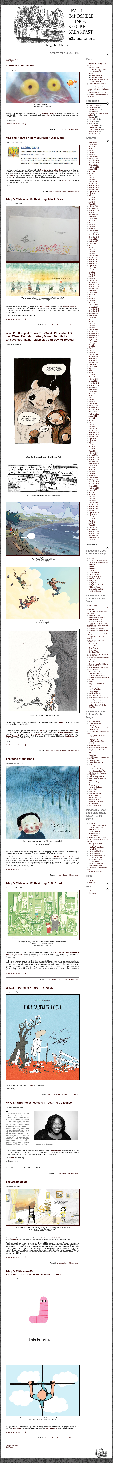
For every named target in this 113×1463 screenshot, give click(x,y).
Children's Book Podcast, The (98, 631)
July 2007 (92, 517)
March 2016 (92, 303)
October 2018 (93, 239)
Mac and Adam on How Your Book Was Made (35, 137)
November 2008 (94, 484)
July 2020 (92, 196)
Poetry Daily (93, 583)
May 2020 (92, 200)
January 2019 (93, 233)
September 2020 (94, 192)
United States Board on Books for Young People (97, 698)
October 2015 (93, 313)
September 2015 (94, 315)
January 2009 (93, 480)
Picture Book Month (95, 853)
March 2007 (92, 525)
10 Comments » (73, 979)
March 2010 (92, 451)
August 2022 (93, 144)
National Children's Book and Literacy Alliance (97, 668)
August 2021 (93, 169)
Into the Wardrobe (94, 767)
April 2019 (92, 227)
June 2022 (92, 148)
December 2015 (94, 309)
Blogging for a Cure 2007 (98, 92)
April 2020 (92, 202)
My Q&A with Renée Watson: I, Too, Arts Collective (39, 1102)
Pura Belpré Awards (95, 673)
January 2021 (93, 183)
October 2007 (93, 511)
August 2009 (93, 465)
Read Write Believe (95, 793)
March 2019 (92, 229)
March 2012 (92, 401)
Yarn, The (92, 707)
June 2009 (92, 469)
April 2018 (92, 251)
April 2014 (92, 350)
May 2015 (92, 323)
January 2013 (93, 381)
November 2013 (94, 360)
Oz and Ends (93, 785)
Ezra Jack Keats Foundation (98, 646)
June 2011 (92, 420)
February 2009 (93, 478)
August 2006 (93, 539)
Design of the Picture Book (97, 837)
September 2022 (94, 142)
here (12, 175)
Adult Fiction (93, 107)
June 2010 (92, 445)
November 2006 (94, 533)
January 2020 (93, 208)
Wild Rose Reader (94, 799)
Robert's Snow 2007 (95, 129)
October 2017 (93, 264)
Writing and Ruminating (96, 801)
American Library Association (98, 562)
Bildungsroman (93, 739)
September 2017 (94, 266)
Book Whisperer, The (95, 619)
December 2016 (94, 284)
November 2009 (94, 459)
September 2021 (94, 167)
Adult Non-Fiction (94, 109)
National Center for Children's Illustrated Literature (97, 664)
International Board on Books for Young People (97, 655)
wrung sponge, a (94, 803)
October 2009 (93, 461)
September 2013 (94, 364)
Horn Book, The (94, 652)
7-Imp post (66, 180)
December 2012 (94, 383)
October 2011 (93, 412)
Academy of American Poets (98, 560)
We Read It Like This (95, 871)
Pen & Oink (92, 849)
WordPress (92, 882)
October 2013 (93, 362)
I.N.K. (90, 765)
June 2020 (92, 198)
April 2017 (92, 276)
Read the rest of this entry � (16, 124)
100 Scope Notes (94, 722)
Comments (92, 893)
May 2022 (92, 150)
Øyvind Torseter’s (13, 736)
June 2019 (92, 222)
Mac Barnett (45, 170)
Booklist (91, 566)
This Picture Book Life (96, 863)
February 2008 (93, 502)
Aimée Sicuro (13, 1239)
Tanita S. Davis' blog (95, 795)
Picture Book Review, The (97, 855)
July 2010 (92, 443)
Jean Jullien (17, 1428)
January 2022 (93, 159)
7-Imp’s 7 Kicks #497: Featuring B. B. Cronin (34, 883)
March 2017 (92, 278)
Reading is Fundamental (96, 675)
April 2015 (92, 325)
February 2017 (93, 280)
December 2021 (94, 161)
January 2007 (93, 529)
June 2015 (92, 321)
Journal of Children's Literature (99, 658)
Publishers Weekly (95, 587)
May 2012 (92, 397)
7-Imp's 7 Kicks (50, 325)
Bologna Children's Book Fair (98, 617)
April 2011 (92, 424)
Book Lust (92, 564)
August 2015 (93, 317)
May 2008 (92, 496)
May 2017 (92, 274)
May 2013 (92, 373)
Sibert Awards (93, 691)
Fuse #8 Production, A (96, 763)
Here (48, 115)
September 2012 (94, 389)
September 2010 (94, 439)
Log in (91, 880)
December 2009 (94, 457)
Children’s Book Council (96, 629)
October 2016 (93, 288)
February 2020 (93, 206)
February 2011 (93, 428)
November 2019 (94, 212)
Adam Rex (58, 170)
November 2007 (94, 508)
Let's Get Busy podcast (96, 777)
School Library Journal (96, 687)
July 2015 (92, 319)
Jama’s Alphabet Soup (96, 769)
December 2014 (94, 334)
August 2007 (93, 515)
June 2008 (92, 494)
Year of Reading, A (95, 805)
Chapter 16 (92, 570)
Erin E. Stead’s (44, 307)
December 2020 (94, 185)
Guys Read (92, 650)
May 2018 (92, 249)
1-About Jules (94, 67)
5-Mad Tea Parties (96, 77)
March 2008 (92, 500)
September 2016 (94, 290)
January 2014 (93, 356)
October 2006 (93, 535)
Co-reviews (92, 111)
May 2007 (92, 521)
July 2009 (92, 467)
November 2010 (94, 434)
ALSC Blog (92, 726)
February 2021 (93, 181)
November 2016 (94, 286)
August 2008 (93, 490)
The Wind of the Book (20, 758)
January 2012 (93, 406)
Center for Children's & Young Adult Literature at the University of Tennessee (97, 625)
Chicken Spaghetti (94, 745)
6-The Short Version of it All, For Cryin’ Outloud (98, 80)
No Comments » (73, 191)
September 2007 (94, 513)
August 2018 (93, 243)
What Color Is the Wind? (63, 857)
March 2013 (92, 377)
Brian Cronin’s (58, 952)
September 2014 (94, 340)
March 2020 (92, 204)
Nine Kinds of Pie (94, 783)
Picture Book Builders (96, 851)
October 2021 (93, 165)
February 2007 (93, 527)
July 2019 (92, 220)
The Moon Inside (64, 1238)
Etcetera (91, 117)
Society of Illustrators (95, 591)
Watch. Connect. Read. (96, 701)
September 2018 (94, 241)
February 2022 (93, 157)
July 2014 (92, 344)
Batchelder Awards (95, 615)
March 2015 (92, 327)
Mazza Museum (94, 662)
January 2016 (93, 307)
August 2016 (93, 292)
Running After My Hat (96, 589)
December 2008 (94, 482)
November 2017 (94, 262)
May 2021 (92, 175)
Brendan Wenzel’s (49, 113)
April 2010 (92, 449)
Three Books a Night (95, 865)
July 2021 (92, 171)
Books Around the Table (96, 741)
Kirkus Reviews (94, 574)
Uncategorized (61, 1173)
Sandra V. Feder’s (51, 1238)
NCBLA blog (93, 781)
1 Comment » (74, 1094)
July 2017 (92, 270)
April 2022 (92, 152)
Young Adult (92, 133)
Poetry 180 (92, 581)
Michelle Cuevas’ (69, 307)
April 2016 (92, 301)
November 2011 (94, 410)
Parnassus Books (94, 579)
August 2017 (93, 268)
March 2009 (92, 476)
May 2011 (92, 422)
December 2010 (94, 432)
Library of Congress (95, 577)
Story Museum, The (95, 695)
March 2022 (92, 155)
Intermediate (50, 750)
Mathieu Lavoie (51, 1428)
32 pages (92, 823)
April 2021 (92, 177)
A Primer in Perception (20, 65)
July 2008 (92, 492)
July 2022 (92, 146)
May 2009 (92, 471)
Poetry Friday (93, 127)
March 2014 (92, 352)
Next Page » (10, 61)
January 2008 (93, 504)
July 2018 (92, 245)
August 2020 (93, 194)
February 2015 (93, 329)
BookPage (92, 568)
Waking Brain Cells (95, 797)
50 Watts (91, 558)
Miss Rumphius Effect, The (97, 779)
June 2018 (92, 247)
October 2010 (93, 436)
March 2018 (92, 253)
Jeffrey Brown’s (35, 734)
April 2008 (92, 498)
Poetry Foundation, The (96, 585)
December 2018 (94, 235)
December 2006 (94, 531)
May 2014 (92, 348)
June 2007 (92, 519)
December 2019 (94, 210)
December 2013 (94, 358)
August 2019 (93, 218)
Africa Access (93, 606)
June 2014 (92, 346)
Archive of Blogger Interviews (98, 87)
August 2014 (93, 342)
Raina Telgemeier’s (65, 732)
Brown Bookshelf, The (96, 621)
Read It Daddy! (93, 789)
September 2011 (94, 414)
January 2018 (93, 257)
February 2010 (93, 453)
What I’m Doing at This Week (29, 987)
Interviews (51, 191)
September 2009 (94, 463)
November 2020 (94, 187)
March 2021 (92, 179)
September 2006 (94, 537)
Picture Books (62, 129)
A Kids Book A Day (95, 724)
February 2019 (93, 231)
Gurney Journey (94, 572)
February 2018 (93, 255)
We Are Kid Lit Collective (97, 703)
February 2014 (93, 354)
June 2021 (92, 173)
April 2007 (92, 523)
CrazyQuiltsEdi (93, 644)
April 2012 (92, 399)
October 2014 (93, 338)
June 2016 (92, 297)
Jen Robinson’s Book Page (97, 771)
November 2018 (94, 237)
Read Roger (93, 791)
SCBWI (91, 681)
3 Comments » (74, 129)
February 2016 (93, 305)
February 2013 (93, 379)
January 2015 (93, 331)
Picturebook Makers (95, 857)
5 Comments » (74, 1263)
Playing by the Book (95, 787)
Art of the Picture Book (96, 827)
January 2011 (93, 430)
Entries (91, 891)
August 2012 (93, 391)
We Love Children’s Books (97, 705)
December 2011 (94, 408)
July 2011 (92, 418)
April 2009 (92, 473)
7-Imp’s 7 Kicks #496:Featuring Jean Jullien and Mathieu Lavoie (33, 1273)
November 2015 (94, 311)
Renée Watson (55, 1151)
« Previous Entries (12, 59)
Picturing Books (94, 861)
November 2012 (94, 385)
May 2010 (92, 447)
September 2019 (94, 216)
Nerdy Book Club (94, 671)
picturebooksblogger (95, 859)
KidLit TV (91, 660)
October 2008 (93, 486)
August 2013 (93, 366)
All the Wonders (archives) (97, 825)
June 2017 (92, 272)
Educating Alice (94, 761)
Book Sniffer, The (94, 829)
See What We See (95, 689)
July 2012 (92, 393)
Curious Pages (93, 835)
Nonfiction (92, 123)
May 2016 (92, 299)
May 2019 (92, 224)
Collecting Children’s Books (98, 747)
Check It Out (93, 743)
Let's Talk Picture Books (96, 847)
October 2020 (93, 190)
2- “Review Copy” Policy (98, 70)
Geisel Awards (93, 648)
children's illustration (95, 833)
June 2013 (92, 371)
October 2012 (93, 387)
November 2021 (94, 163)
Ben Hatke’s (69, 736)
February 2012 (93, 404)
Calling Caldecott (94, 831)
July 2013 (92, 369)
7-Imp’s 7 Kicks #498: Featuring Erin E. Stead (35, 199)
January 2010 (93, 455)
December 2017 (94, 259)
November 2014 (94, 336)
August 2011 (93, 416)
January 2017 (93, 282)
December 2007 (94, 506)
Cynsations (92, 755)
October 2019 (93, 214)
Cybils (91, 753)
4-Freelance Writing (96, 75)
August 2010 (93, 441)
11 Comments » (73, 325)
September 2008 (94, 488)
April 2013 (92, 375)
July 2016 (92, 294)
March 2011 (92, 426)
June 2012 (92, 395)
